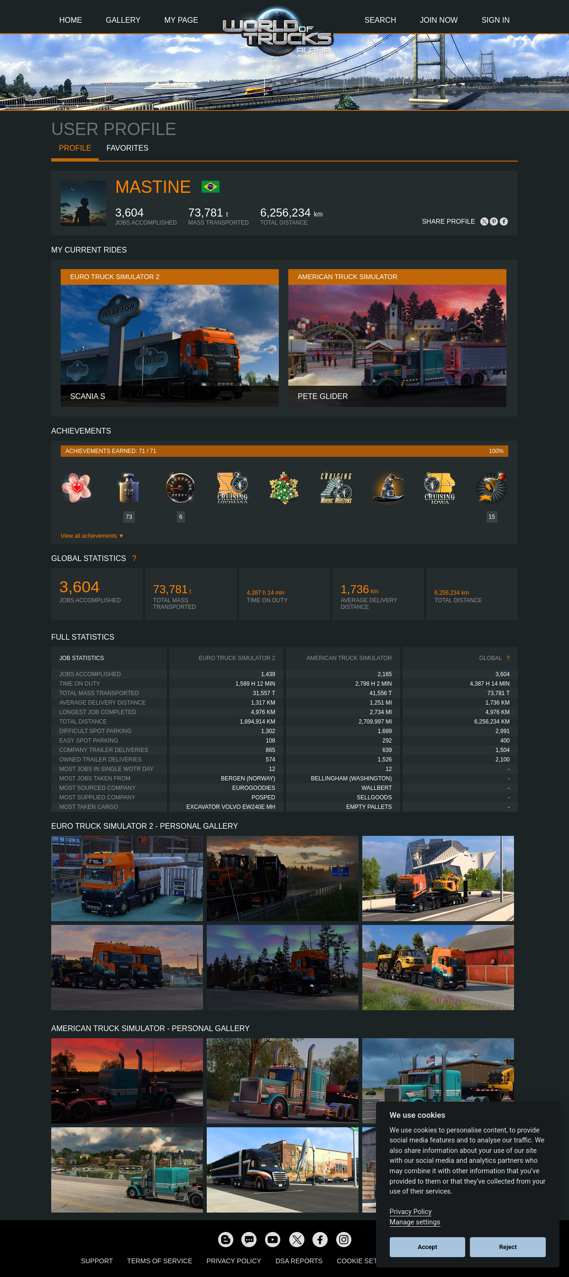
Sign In (495, 20)
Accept (427, 1246)
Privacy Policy (234, 1261)
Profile (75, 148)
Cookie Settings (367, 1261)
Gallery (123, 20)
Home (70, 20)
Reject (508, 1246)
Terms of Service (159, 1261)
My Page (181, 20)
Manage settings (415, 1222)
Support (97, 1261)
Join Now (439, 20)
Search (380, 20)
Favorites (127, 148)
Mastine (153, 187)
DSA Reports (298, 1261)
